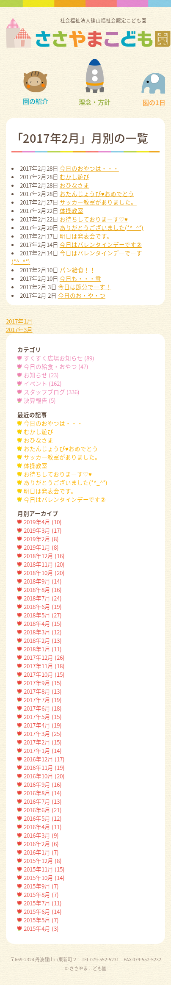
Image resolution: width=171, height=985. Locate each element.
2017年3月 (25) (43, 733)
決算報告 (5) (40, 400)
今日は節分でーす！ (84, 286)
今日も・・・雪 (80, 278)
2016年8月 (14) (43, 793)
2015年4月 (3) (41, 928)
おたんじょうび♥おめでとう (97, 193)
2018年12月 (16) (44, 555)
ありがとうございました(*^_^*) (101, 227)
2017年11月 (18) (44, 665)
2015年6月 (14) (43, 911)
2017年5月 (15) (43, 716)
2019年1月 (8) (41, 547)
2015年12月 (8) (43, 860)
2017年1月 (19, 321)
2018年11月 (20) (44, 564)
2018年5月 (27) (43, 615)
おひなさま (74, 185)
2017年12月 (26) (44, 657)
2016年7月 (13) (43, 801)
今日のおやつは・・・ (89, 168)
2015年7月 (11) (43, 903)
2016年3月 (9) (41, 835)
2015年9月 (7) (41, 886)
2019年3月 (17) (43, 530)
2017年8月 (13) (43, 691)
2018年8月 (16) (43, 589)
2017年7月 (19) (43, 699)
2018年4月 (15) (43, 623)
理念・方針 (94, 83)
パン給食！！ (78, 270)
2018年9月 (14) (43, 581)
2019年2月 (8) (41, 538)
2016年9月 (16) (43, 784)
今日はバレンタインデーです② (101, 244)
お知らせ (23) (41, 375)
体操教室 (71, 210)
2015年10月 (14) (44, 877)
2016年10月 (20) (44, 776)
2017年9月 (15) (43, 682)
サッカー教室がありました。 (98, 202)
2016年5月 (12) (43, 818)
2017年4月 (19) (43, 725)
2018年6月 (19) (43, 606)
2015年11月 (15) (44, 869)
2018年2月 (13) (43, 640)
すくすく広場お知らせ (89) (59, 358)
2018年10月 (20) (44, 572)
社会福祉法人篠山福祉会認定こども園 (103, 32)
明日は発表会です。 (86, 236)
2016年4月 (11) (43, 826)
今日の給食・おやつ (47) (56, 366)
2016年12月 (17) (44, 759)
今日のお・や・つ (81, 295)
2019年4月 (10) (43, 521)
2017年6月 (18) (43, 708)
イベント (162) (43, 383)
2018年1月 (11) (43, 649)
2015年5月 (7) (41, 920)
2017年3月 (19, 329)
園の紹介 (35, 88)
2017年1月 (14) (43, 750)
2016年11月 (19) (44, 767)
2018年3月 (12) (43, 632)
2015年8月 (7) (41, 894)
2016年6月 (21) (43, 809)
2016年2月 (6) (41, 843)
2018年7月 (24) (43, 598)
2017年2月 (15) (43, 742)
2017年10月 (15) (44, 674)
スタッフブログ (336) (52, 391)
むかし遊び (74, 176)
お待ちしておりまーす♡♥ (94, 219)
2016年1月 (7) (41, 852)
